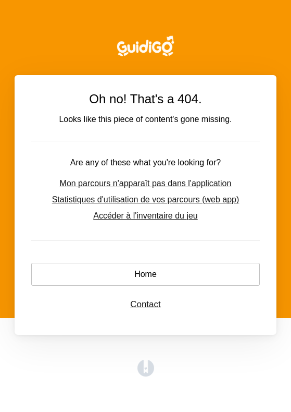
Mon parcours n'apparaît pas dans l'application (146, 183)
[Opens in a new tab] (145, 373)
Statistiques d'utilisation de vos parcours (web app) (145, 199)
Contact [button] (145, 304)
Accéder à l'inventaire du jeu (145, 215)
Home (145, 274)
